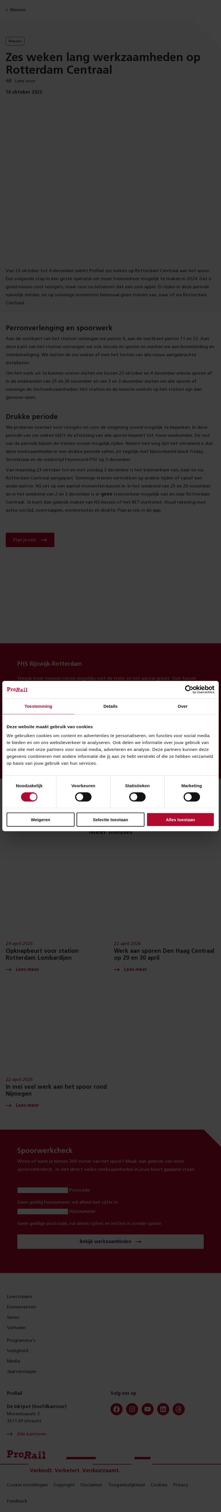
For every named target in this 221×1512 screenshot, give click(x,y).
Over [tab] (183, 705)
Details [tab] (110, 705)
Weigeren (40, 819)
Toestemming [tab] (38, 705)
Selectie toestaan (110, 819)
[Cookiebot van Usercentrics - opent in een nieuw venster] (189, 689)
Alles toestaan (180, 819)
